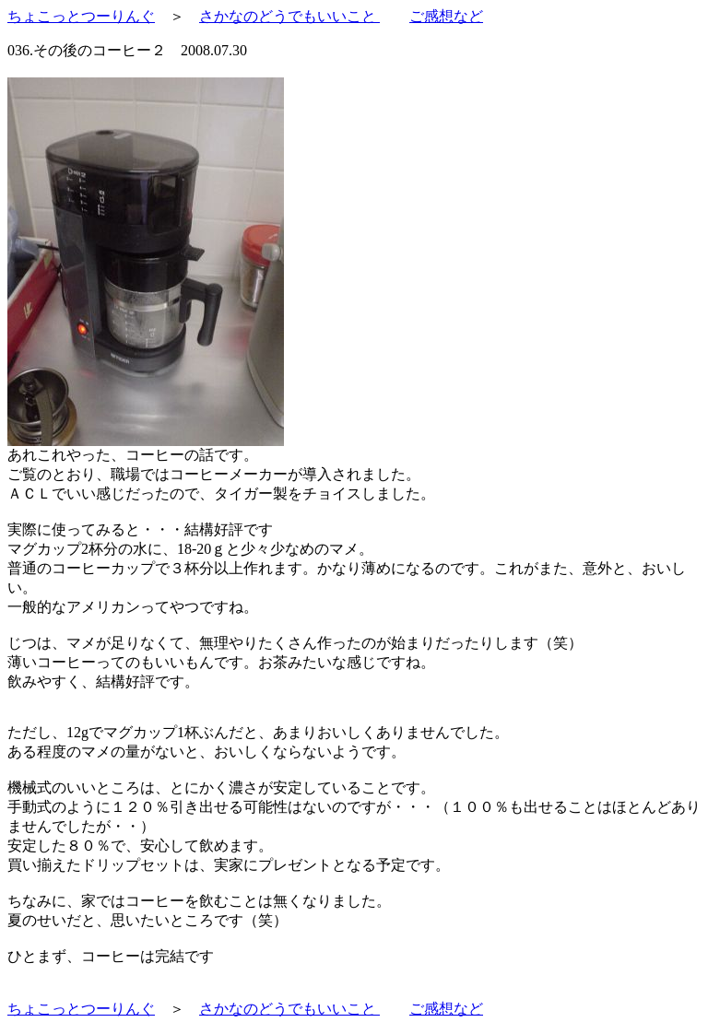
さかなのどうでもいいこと (289, 16)
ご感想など (446, 16)
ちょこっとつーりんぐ (81, 16)
